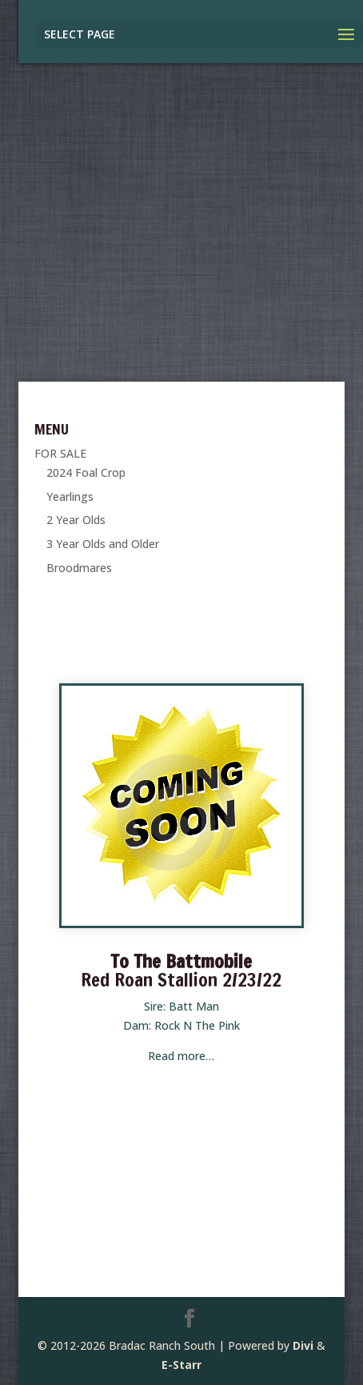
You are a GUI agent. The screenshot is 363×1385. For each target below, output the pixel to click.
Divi (303, 1345)
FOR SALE (60, 453)
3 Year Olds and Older (102, 543)
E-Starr (181, 1364)
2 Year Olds (76, 519)
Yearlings (70, 496)
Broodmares (79, 567)
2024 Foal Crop (86, 472)
